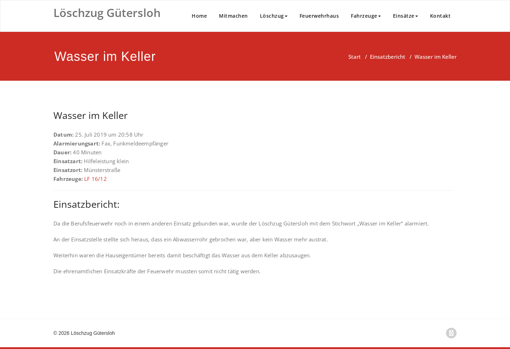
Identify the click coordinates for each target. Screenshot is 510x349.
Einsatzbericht (387, 56)
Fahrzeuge (366, 15)
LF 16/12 (95, 178)
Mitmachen (233, 15)
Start (354, 56)
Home (199, 15)
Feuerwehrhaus (319, 15)
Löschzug (274, 15)
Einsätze (405, 15)
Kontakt (440, 15)
